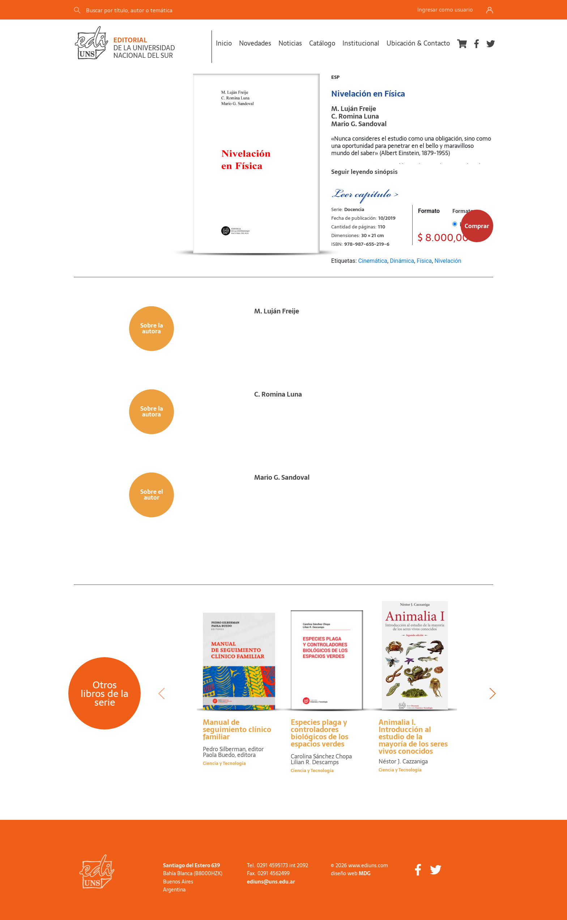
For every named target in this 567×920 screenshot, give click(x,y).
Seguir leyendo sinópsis (364, 171)
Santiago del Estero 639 (191, 865)
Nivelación (447, 260)
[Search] (174, 10)
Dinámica (402, 260)
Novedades (255, 43)
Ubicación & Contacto (418, 43)
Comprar (477, 226)
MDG (364, 873)
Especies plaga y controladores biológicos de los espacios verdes (319, 733)
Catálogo (322, 43)
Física (424, 260)
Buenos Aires (178, 882)
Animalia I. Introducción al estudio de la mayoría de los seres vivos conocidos (413, 737)
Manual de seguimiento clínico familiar (237, 729)
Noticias (290, 43)
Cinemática (372, 260)
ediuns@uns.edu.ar (271, 881)
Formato (429, 210)
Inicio (224, 43)
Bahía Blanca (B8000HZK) (192, 873)
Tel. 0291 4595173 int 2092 (277, 865)
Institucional (360, 43)
